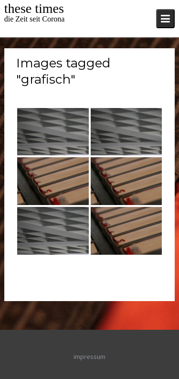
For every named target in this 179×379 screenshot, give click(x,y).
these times (34, 8)
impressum (89, 356)
